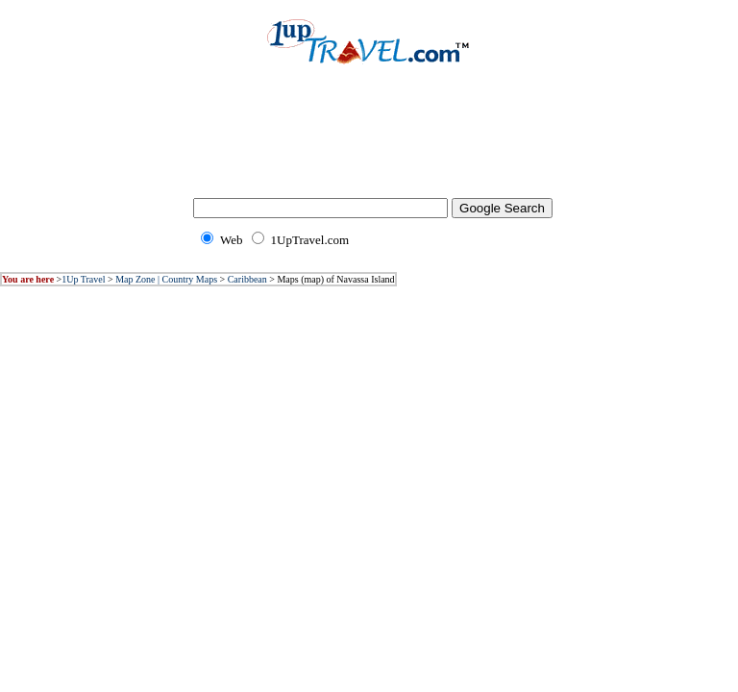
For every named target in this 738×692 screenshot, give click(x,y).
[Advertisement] (369, 144)
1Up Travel (83, 279)
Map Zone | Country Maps (166, 279)
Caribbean (247, 279)
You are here (28, 279)
